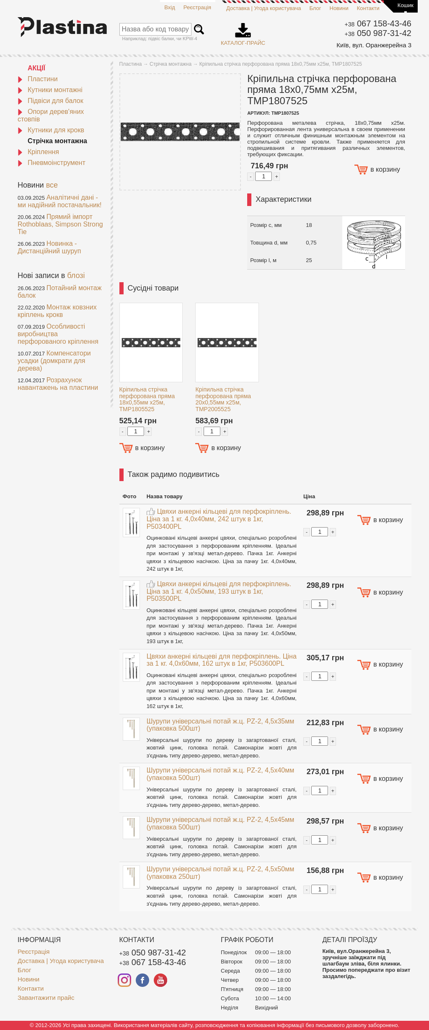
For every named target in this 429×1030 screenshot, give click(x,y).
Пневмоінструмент (51, 162)
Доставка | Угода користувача (263, 8)
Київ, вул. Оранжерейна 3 (373, 45)
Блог (315, 8)
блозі (76, 275)
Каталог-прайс (243, 31)
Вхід (169, 7)
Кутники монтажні (50, 89)
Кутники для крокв (51, 130)
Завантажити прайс (46, 997)
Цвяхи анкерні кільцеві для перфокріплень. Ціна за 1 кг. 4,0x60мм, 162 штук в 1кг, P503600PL (222, 660)
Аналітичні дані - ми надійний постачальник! (59, 201)
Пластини (38, 78)
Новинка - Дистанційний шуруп (49, 247)
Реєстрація (197, 7)
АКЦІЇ (36, 68)
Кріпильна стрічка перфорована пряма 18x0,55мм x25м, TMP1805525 (147, 399)
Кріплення (38, 151)
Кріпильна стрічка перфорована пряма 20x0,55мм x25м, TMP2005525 (223, 399)
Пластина (130, 64)
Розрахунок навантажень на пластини (58, 383)
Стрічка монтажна (57, 140)
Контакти (368, 8)
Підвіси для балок (50, 100)
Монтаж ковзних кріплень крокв (57, 311)
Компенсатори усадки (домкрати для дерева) (54, 361)
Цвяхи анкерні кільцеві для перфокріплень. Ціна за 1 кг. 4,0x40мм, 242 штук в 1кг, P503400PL (219, 519)
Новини (339, 8)
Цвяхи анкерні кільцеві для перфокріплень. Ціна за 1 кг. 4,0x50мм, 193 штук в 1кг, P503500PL (219, 591)
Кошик (405, 5)
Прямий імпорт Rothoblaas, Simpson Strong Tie (60, 224)
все (52, 185)
